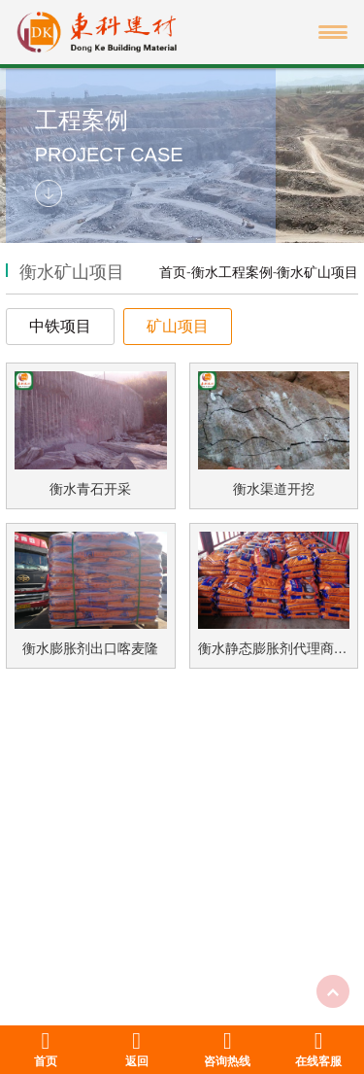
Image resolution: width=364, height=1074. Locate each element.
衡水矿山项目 (317, 272)
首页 (172, 272)
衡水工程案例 (232, 272)
